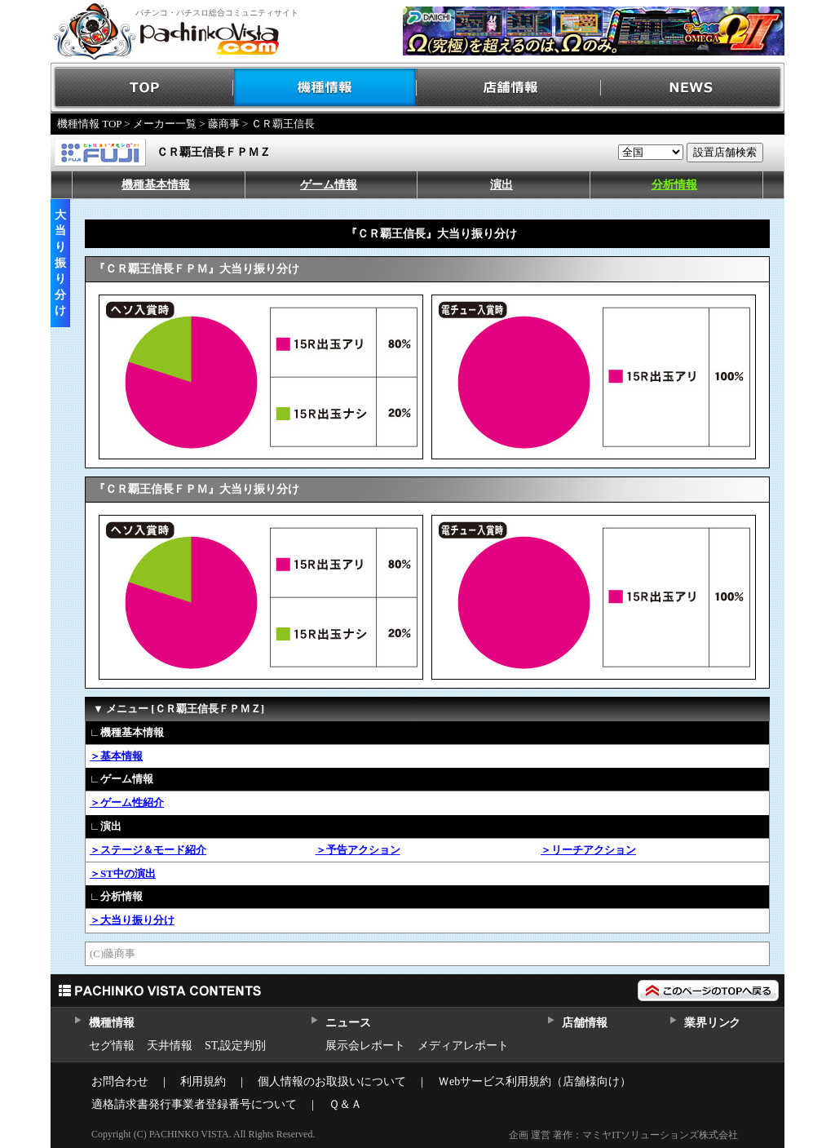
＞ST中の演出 (123, 873)
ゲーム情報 (328, 185)
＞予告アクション (358, 850)
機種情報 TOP (89, 123)
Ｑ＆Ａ (345, 1104)
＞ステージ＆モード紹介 (148, 850)
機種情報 (326, 87)
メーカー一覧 (165, 123)
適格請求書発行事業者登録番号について (194, 1104)
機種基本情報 (155, 185)
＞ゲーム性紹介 (127, 802)
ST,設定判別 (235, 1045)
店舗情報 (509, 87)
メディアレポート (463, 1045)
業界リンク (712, 1023)
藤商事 (224, 123)
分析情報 (674, 185)
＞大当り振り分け (132, 920)
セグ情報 (112, 1045)
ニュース (347, 1023)
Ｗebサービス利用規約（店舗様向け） (534, 1081)
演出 (501, 185)
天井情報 (169, 1045)
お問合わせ (119, 1081)
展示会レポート (365, 1045)
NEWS (692, 87)
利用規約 (203, 1081)
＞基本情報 (116, 756)
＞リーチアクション (588, 850)
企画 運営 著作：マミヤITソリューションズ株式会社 (623, 1135)
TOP (142, 87)
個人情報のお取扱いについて (332, 1081)
